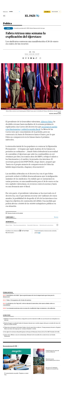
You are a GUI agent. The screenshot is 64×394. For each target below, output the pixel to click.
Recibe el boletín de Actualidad (15, 213)
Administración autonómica (46, 225)
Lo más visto (6, 315)
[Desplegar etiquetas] (57, 225)
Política (7, 23)
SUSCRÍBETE (47, 11)
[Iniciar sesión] (56, 12)
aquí (39, 232)
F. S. (34, 52)
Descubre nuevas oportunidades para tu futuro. (53, 359)
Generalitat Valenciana (32, 225)
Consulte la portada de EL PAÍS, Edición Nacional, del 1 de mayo (29, 28)
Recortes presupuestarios (20, 225)
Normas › (56, 217)
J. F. (30, 52)
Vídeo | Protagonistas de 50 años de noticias (18, 300)
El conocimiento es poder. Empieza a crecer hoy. (16, 373)
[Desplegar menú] (4, 16)
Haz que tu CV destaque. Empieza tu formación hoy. (52, 368)
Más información (10, 232)
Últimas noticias (8, 292)
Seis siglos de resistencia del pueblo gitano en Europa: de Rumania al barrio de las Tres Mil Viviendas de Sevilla (31, 331)
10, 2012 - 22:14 (34, 54)
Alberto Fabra (46, 121)
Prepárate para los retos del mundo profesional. (52, 351)
